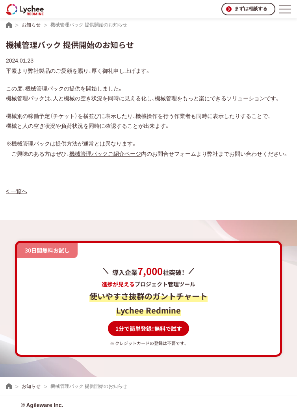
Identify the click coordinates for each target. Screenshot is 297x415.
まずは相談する (250, 8)
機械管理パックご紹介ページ (105, 154)
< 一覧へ (16, 191)
